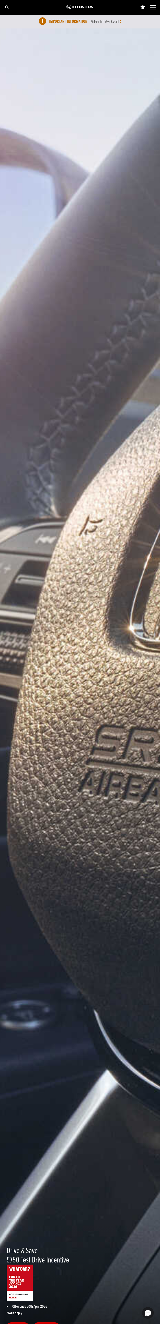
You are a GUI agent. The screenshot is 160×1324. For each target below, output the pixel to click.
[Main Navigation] (153, 7)
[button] (148, 1313)
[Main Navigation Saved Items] (143, 7)
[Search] (6, 7)
